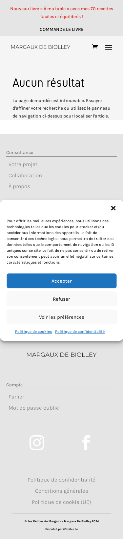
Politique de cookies (33, 344)
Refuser (61, 311)
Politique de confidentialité (80, 344)
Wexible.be (70, 529)
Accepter (61, 293)
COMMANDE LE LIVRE (62, 29)
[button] (113, 221)
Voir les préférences (61, 330)
